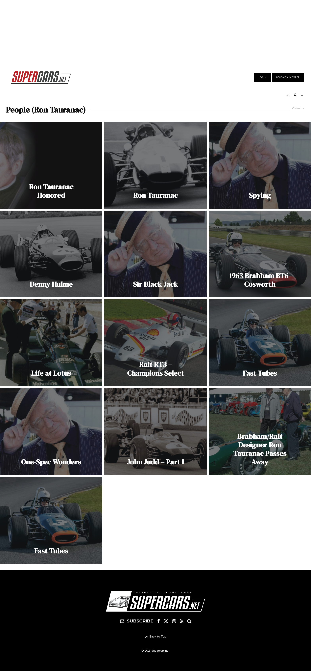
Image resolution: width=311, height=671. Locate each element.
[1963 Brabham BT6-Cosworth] (260, 254)
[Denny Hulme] (51, 254)
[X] (166, 621)
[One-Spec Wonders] (51, 431)
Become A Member (288, 77)
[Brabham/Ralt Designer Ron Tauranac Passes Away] (260, 431)
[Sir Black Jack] (155, 254)
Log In (262, 77)
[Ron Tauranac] (155, 165)
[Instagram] (174, 621)
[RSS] (181, 621)
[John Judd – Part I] (155, 431)
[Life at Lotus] (51, 342)
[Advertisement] (155, 32)
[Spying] (260, 165)
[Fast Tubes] (260, 342)
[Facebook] (158, 621)
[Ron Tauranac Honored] (51, 165)
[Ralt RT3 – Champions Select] (155, 342)
